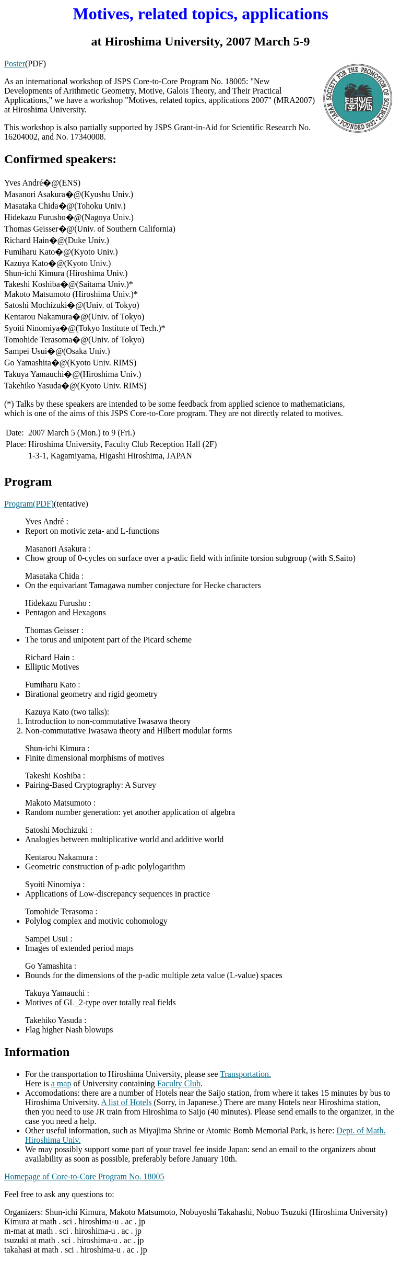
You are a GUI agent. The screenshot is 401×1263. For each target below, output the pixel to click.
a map (61, 1083)
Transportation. (245, 1074)
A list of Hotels (127, 1102)
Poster (14, 63)
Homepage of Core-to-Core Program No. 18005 (84, 1176)
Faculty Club (178, 1083)
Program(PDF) (29, 503)
